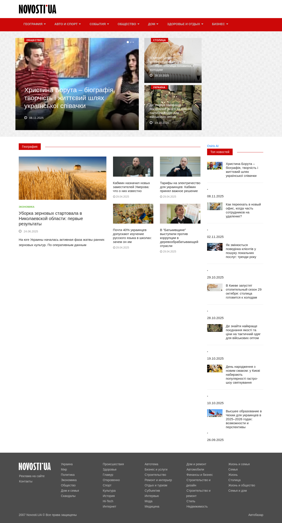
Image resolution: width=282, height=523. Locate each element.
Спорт (106, 485)
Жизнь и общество (241, 485)
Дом (152, 24)
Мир (64, 469)
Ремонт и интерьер (158, 480)
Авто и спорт (67, 24)
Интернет (109, 506)
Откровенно (110, 480)
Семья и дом (237, 490)
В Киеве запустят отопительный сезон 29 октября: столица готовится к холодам (172, 64)
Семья (232, 469)
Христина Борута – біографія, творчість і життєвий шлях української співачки (69, 98)
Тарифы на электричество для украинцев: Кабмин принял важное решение (180, 187)
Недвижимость (196, 501)
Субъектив (152, 490)
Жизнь (232, 474)
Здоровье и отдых (184, 24)
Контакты (25, 481)
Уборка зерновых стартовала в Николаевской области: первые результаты (51, 218)
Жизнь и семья (238, 464)
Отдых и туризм (155, 485)
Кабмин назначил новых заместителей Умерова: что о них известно (131, 187)
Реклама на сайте (31, 476)
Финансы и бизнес (199, 474)
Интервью (151, 496)
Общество (128, 24)
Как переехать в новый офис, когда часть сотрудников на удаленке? (243, 210)
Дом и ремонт (196, 464)
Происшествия (113, 464)
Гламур (107, 474)
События (98, 24)
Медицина (151, 506)
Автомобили (195, 469)
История (108, 496)
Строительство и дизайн (203, 480)
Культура (108, 490)
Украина (159, 87)
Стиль (190, 496)
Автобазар (255, 515)
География (34, 24)
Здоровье (109, 469)
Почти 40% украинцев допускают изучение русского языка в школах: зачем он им (132, 236)
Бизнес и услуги (155, 469)
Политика (67, 474)
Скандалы (68, 496)
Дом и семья (70, 490)
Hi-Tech (107, 501)
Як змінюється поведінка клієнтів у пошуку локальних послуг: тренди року (241, 251)
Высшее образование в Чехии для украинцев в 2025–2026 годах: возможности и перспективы (244, 419)
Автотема (151, 464)
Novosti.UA (34, 515)
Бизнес (219, 24)
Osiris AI (213, 146)
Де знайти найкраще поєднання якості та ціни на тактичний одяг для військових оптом (171, 111)
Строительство (155, 474)
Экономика (26, 206)
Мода (148, 501)
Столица (159, 40)
